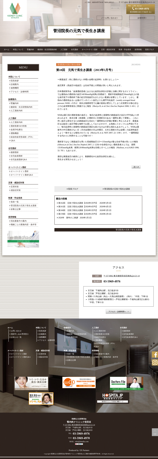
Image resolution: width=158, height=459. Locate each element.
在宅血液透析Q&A (19, 159)
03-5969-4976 (112, 281)
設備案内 (15, 84)
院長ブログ (149, 49)
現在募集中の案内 (19, 221)
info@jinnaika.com (82, 441)
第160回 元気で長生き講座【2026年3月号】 (78, 210)
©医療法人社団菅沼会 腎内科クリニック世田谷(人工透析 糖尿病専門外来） (76, 454)
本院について (14, 77)
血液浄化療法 (17, 130)
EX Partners (84, 450)
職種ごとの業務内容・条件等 (23, 224)
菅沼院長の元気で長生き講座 (23, 205)
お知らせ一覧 (16, 337)
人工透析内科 (17, 111)
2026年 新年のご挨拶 (68, 218)
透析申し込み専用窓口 (20, 334)
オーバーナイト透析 (17, 167)
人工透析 (12, 118)
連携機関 (15, 88)
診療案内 (12, 99)
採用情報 (12, 217)
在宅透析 (12, 148)
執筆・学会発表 (15, 198)
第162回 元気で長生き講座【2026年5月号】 (78, 203)
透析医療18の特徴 (19, 126)
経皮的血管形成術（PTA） (22, 137)
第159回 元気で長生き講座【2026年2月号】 (78, 214)
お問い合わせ (16, 331)
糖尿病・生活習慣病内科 (47, 49)
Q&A (13, 140)
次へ (136, 167)
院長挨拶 (15, 81)
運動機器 (15, 133)
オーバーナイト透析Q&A (22, 175)
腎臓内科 (30, 49)
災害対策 (15, 187)
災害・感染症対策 (16, 183)
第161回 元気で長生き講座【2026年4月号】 (78, 206)
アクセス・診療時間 (20, 92)
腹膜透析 (15, 152)
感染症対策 (16, 190)
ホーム (6, 49)
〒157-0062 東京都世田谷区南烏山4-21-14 (122, 276)
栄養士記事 (16, 209)
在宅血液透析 (17, 156)
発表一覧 (15, 202)
